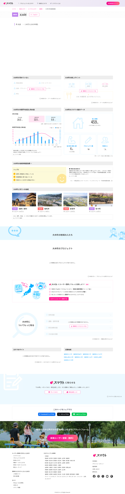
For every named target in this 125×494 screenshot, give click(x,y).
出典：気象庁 (57, 146)
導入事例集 (16, 476)
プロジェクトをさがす (19, 458)
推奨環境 (94, 466)
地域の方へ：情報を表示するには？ (102, 339)
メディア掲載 (16, 487)
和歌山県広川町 (68, 357)
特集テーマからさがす (19, 462)
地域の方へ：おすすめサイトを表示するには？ (48, 362)
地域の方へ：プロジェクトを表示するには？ (100, 276)
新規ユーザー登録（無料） (62, 437)
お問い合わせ (95, 469)
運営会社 (94, 472)
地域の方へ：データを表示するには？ (50, 98)
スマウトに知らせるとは (114, 396)
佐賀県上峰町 (98, 357)
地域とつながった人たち (19, 465)
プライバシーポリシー (98, 464)
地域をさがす (16, 460)
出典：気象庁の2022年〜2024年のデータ (51, 124)
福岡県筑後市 (77, 354)
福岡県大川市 (68, 354)
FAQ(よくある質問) (18, 483)
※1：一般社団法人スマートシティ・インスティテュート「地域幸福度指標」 (91, 180)
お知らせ (15, 485)
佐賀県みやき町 (68, 360)
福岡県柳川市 (87, 354)
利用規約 (94, 461)
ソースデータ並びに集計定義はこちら (104, 156)
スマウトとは (16, 456)
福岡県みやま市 (97, 354)
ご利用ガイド (16, 474)
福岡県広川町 (79, 357)
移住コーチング (17, 467)
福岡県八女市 (88, 357)
